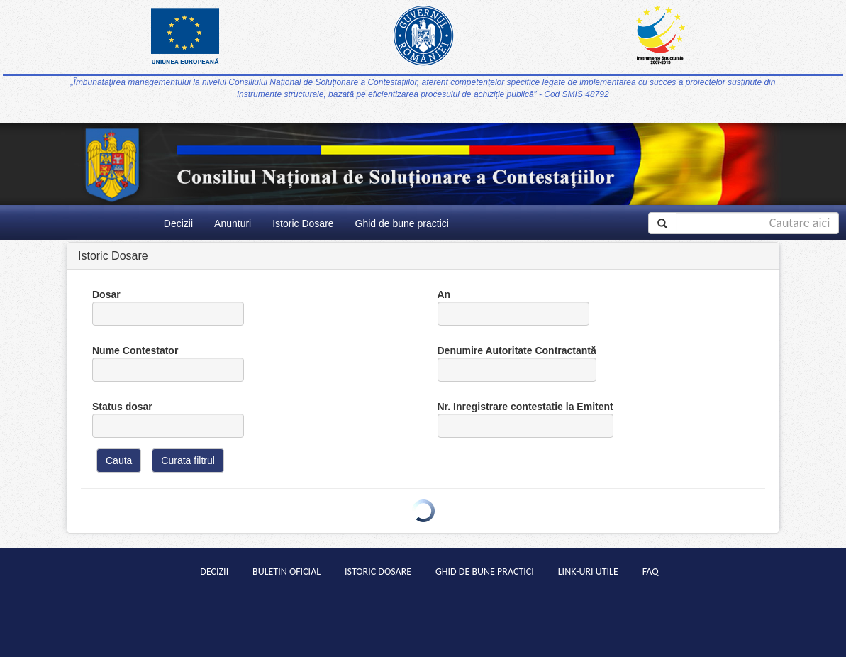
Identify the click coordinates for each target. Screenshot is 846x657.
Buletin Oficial (286, 571)
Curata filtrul (187, 460)
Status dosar (168, 419)
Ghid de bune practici (402, 223)
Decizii (178, 223)
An (513, 307)
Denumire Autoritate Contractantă (517, 363)
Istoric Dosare (302, 223)
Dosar (168, 307)
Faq (650, 571)
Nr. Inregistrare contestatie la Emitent (525, 419)
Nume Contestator (168, 363)
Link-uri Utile (588, 571)
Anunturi (232, 223)
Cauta (119, 460)
